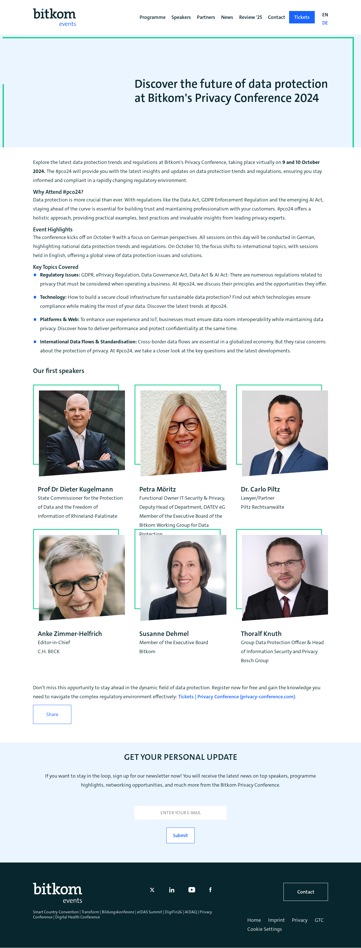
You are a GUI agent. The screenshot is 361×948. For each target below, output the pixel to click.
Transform (90, 911)
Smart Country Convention (56, 911)
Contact (305, 891)
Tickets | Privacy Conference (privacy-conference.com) (236, 696)
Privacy (299, 920)
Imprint (276, 920)
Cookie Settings (264, 929)
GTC (319, 920)
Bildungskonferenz (118, 911)
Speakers (181, 17)
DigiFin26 (173, 911)
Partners (206, 17)
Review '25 (250, 17)
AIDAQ (191, 911)
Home (254, 920)
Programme (153, 17)
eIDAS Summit (149, 911)
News (227, 17)
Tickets (302, 17)
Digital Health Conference (77, 917)
